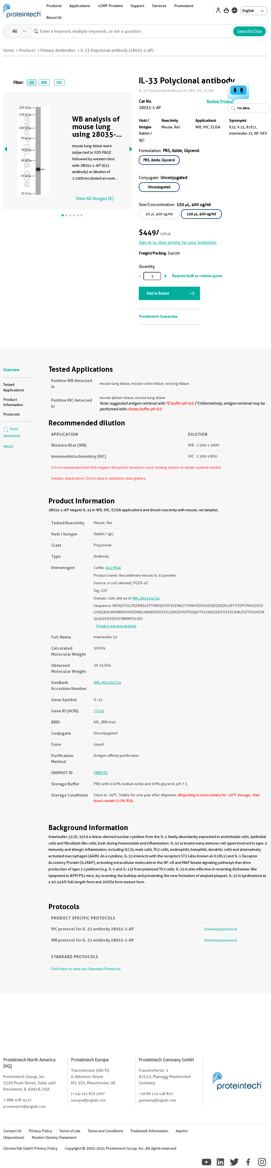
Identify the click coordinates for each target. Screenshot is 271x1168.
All (31, 82)
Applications (79, 6)
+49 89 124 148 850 (156, 1093)
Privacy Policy (40, 1131)
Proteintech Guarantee (158, 316)
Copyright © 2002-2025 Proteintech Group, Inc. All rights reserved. (121, 1148)
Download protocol (220, 929)
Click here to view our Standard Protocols (86, 969)
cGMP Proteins (110, 6)
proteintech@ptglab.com (24, 1106)
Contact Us (12, 1131)
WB (44, 82)
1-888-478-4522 (17, 1100)
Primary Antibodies (58, 50)
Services (159, 6)
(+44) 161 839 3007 (88, 1093)
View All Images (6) (94, 198)
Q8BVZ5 (101, 772)
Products (53, 6)
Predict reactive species (116, 626)
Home (8, 50)
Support (137, 6)
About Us (53, 17)
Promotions (183, 6)
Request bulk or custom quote (197, 276)
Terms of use (69, 1131)
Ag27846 (113, 567)
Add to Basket (158, 293)
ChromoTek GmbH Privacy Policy (30, 1148)
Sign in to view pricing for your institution (178, 242)
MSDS (8, 446)
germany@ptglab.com (157, 1100)
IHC (59, 82)
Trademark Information (149, 1131)
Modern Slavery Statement (54, 1137)
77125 (99, 711)
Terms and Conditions (105, 1131)
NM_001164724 (145, 598)
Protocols (11, 414)
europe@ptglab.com (88, 1100)
